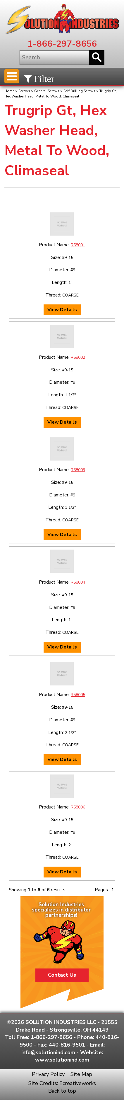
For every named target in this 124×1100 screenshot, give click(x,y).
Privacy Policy (48, 1074)
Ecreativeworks (77, 1083)
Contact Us (62, 974)
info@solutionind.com (48, 1052)
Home (9, 91)
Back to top (62, 1090)
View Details (62, 309)
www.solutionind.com (62, 1059)
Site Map (81, 1074)
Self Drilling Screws (79, 91)
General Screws (46, 91)
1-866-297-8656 (62, 44)
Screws (24, 91)
